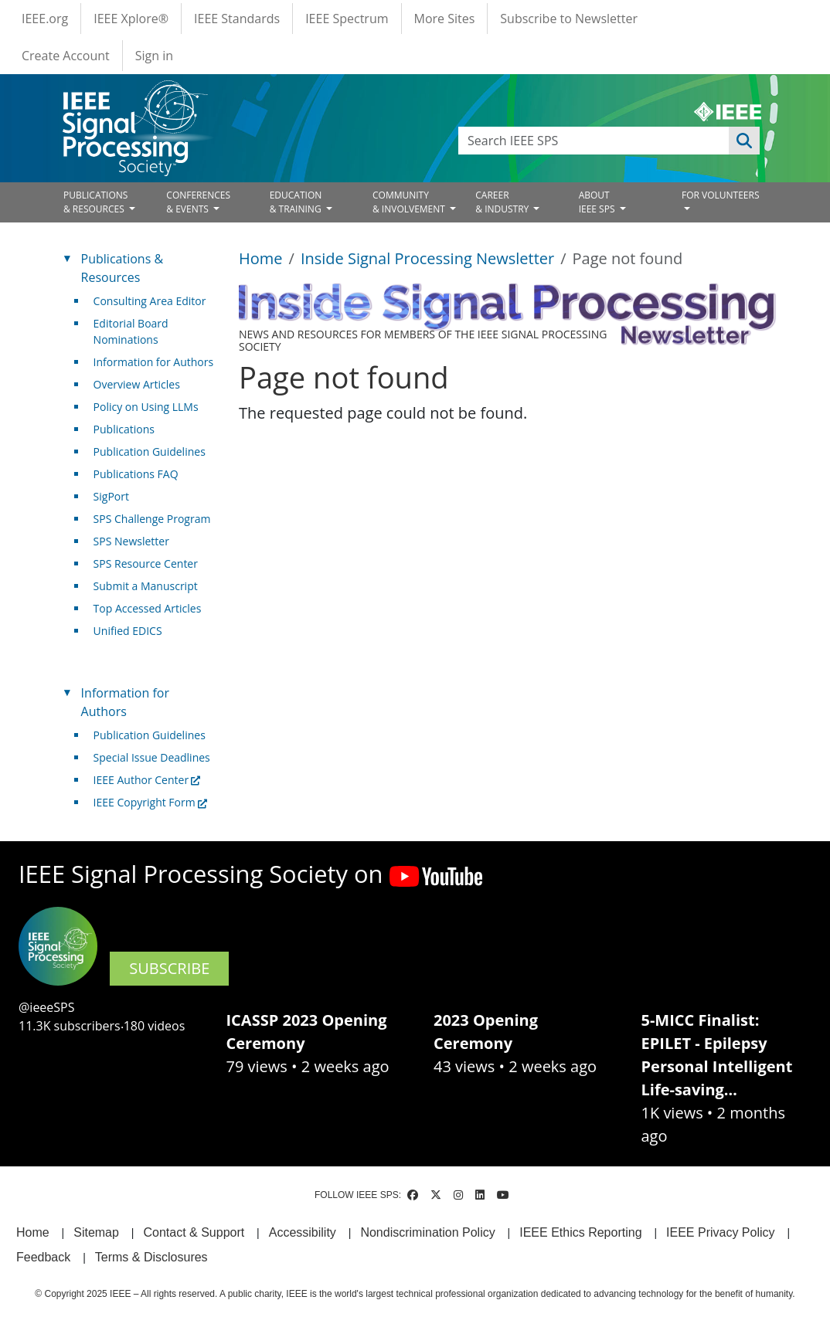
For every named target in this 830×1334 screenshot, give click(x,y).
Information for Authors (154, 362)
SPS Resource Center (146, 563)
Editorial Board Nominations (131, 331)
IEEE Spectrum (346, 18)
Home (261, 258)
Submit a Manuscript (146, 586)
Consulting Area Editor (150, 301)
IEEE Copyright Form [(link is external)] (150, 802)
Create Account (66, 55)
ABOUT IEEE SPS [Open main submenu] (598, 202)
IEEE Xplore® (131, 18)
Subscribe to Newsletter (569, 18)
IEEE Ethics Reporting (580, 1232)
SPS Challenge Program (152, 518)
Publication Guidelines (150, 451)
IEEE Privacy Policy (720, 1232)
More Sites (444, 18)
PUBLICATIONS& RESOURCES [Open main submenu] (95, 202)
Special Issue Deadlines (152, 757)
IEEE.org (45, 18)
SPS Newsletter (131, 541)
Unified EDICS (128, 630)
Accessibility (302, 1232)
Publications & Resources (122, 268)
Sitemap (96, 1232)
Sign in (154, 55)
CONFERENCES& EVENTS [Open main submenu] (198, 202)
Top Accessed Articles (148, 608)
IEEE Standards (237, 18)
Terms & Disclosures (151, 1257)
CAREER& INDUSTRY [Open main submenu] (503, 202)
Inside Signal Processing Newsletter (427, 258)
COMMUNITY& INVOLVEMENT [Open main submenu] (409, 202)
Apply (744, 140)
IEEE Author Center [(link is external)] (147, 779)
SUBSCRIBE (169, 968)
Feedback (43, 1257)
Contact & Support (193, 1232)
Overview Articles (137, 384)
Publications (124, 429)
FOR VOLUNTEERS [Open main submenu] (721, 195)
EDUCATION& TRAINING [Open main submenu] (297, 202)
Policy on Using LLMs (146, 406)
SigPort (111, 496)
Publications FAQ (136, 474)
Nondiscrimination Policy (427, 1232)
